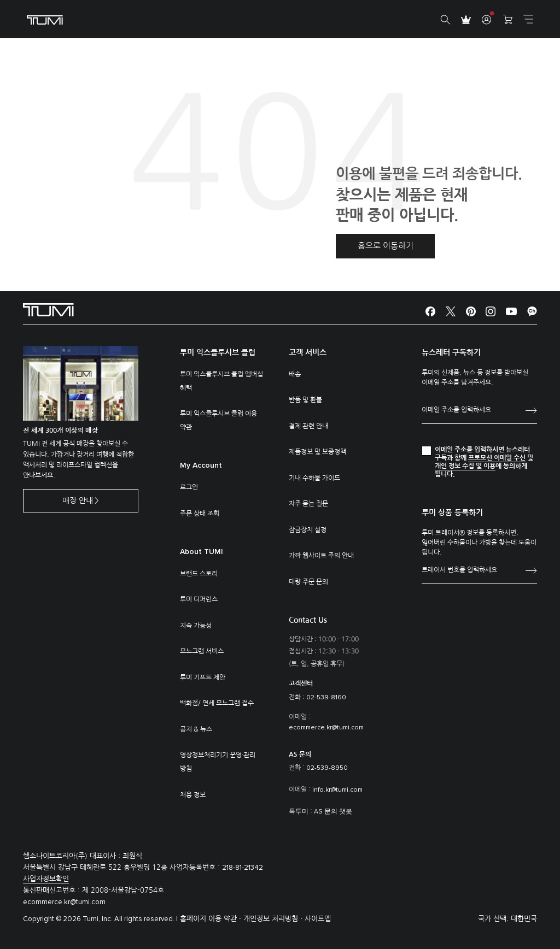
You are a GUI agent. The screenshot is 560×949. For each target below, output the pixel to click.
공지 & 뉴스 (196, 729)
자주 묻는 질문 (308, 503)
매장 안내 (77, 500)
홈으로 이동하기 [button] (385, 245)
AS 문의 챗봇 (333, 812)
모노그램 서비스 (202, 651)
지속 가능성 (196, 625)
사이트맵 (318, 918)
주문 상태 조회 (199, 513)
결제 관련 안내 (308, 426)
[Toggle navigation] (528, 19)
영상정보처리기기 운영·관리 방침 (217, 762)
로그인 (189, 487)
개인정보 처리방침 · (274, 918)
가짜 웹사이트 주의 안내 (321, 555)
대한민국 (524, 918)
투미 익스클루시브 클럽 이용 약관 (218, 420)
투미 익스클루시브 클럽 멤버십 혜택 (221, 381)
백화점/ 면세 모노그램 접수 (217, 703)
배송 (295, 374)
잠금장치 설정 (307, 530)
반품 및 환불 (305, 400)
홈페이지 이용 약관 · (211, 918)
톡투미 (298, 812)
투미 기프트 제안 (202, 677)
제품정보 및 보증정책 (317, 452)
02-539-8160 (326, 697)
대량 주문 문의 (308, 582)
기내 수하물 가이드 (314, 478)
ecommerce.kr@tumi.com (326, 727)
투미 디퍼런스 (199, 599)
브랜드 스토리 (199, 573)
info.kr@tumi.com (337, 790)
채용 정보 (193, 795)
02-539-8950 (327, 768)
